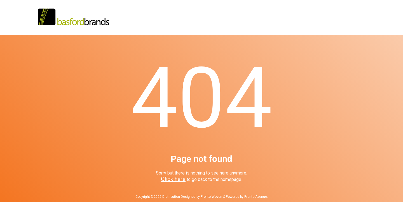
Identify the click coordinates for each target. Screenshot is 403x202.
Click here (173, 179)
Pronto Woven (211, 197)
